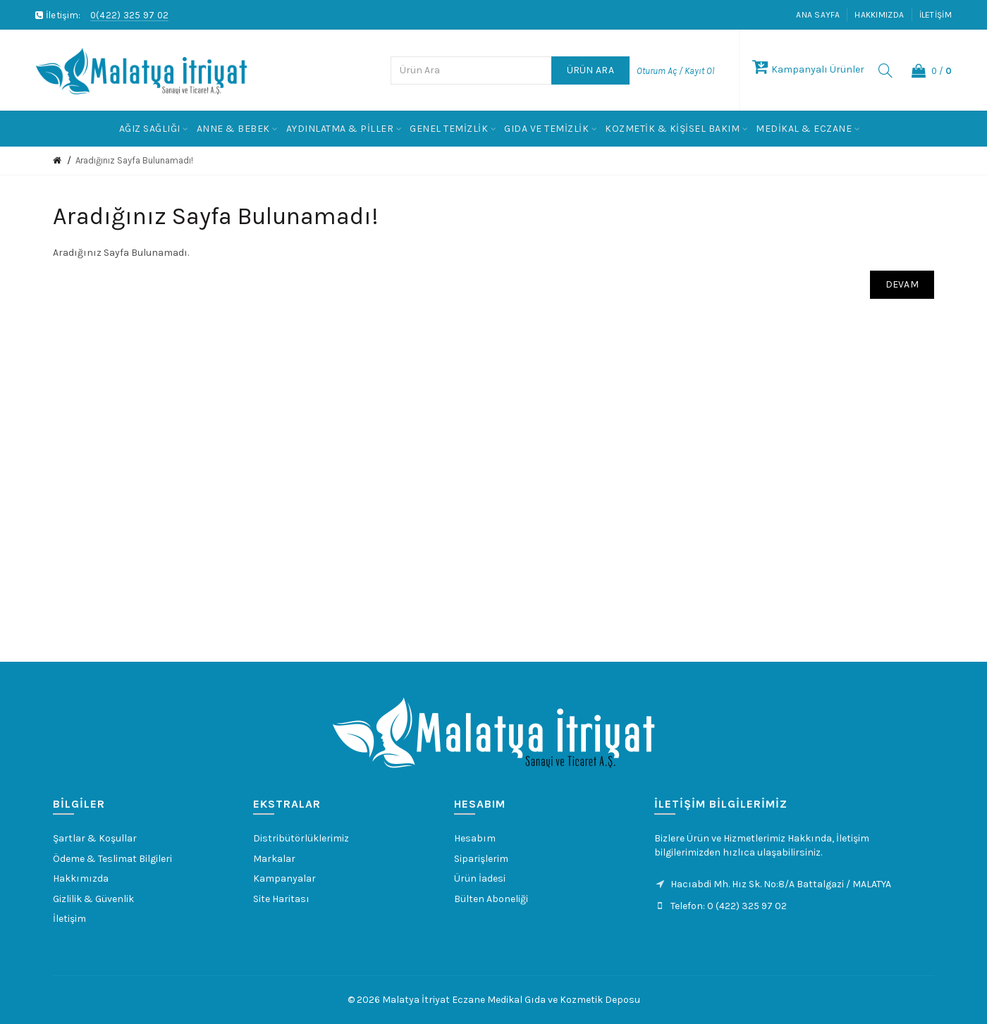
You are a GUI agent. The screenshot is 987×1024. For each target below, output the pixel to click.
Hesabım (475, 838)
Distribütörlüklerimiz (301, 838)
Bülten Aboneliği (491, 899)
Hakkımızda (879, 15)
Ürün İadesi (479, 878)
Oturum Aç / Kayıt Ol (675, 71)
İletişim (935, 15)
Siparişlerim (481, 859)
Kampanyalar (284, 878)
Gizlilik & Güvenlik (93, 899)
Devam (902, 284)
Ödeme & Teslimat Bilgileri (112, 859)
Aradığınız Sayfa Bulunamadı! (134, 160)
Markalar (274, 859)
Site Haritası (281, 899)
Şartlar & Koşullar (95, 838)
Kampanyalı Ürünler (808, 69)
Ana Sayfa (818, 15)
